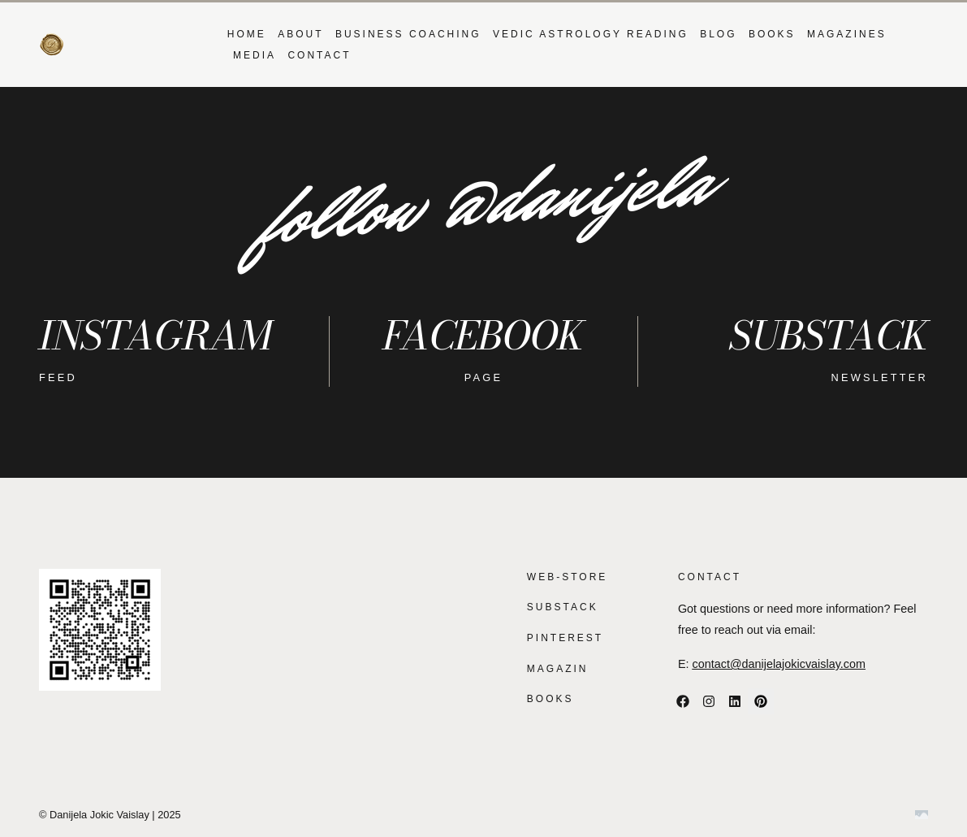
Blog (718, 34)
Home (246, 34)
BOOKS (772, 34)
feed (58, 377)
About (300, 34)
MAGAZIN (558, 668)
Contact (319, 55)
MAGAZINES (847, 34)
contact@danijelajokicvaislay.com (779, 663)
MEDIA (254, 55)
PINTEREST (565, 638)
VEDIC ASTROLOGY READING (591, 34)
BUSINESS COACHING (408, 34)
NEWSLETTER (879, 377)
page (483, 377)
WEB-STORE (567, 577)
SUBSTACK (562, 607)
